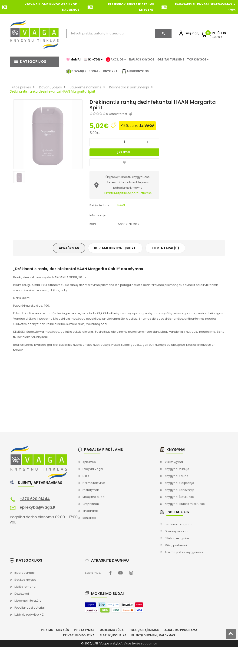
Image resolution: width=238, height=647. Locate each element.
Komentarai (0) (165, 248)
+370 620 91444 (35, 499)
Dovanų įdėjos (50, 87)
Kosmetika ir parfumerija (129, 87)
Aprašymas (69, 248)
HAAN (121, 205)
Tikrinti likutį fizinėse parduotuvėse (128, 193)
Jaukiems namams (85, 87)
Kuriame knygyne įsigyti (115, 248)
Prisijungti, (192, 33)
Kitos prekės (21, 87)
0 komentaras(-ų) (119, 114)
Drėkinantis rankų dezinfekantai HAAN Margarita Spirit (52, 91)
